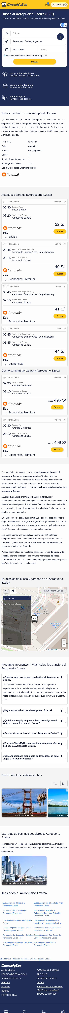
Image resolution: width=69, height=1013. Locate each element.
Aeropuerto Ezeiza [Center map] (53, 591)
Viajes (40, 982)
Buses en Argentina (20, 959)
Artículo (42, 974)
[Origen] (38, 33)
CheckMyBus (5, 959)
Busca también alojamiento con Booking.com (26, 55)
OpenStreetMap (53, 650)
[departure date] (24, 49)
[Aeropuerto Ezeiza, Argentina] (38, 41)
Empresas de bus (46, 978)
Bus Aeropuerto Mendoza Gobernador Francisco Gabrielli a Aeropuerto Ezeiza (47, 913)
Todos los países (47, 994)
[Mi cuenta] (46, 4)
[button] (34, 619)
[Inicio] (22, 4)
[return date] (52, 49)
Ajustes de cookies (48, 970)
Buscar (60, 231)
